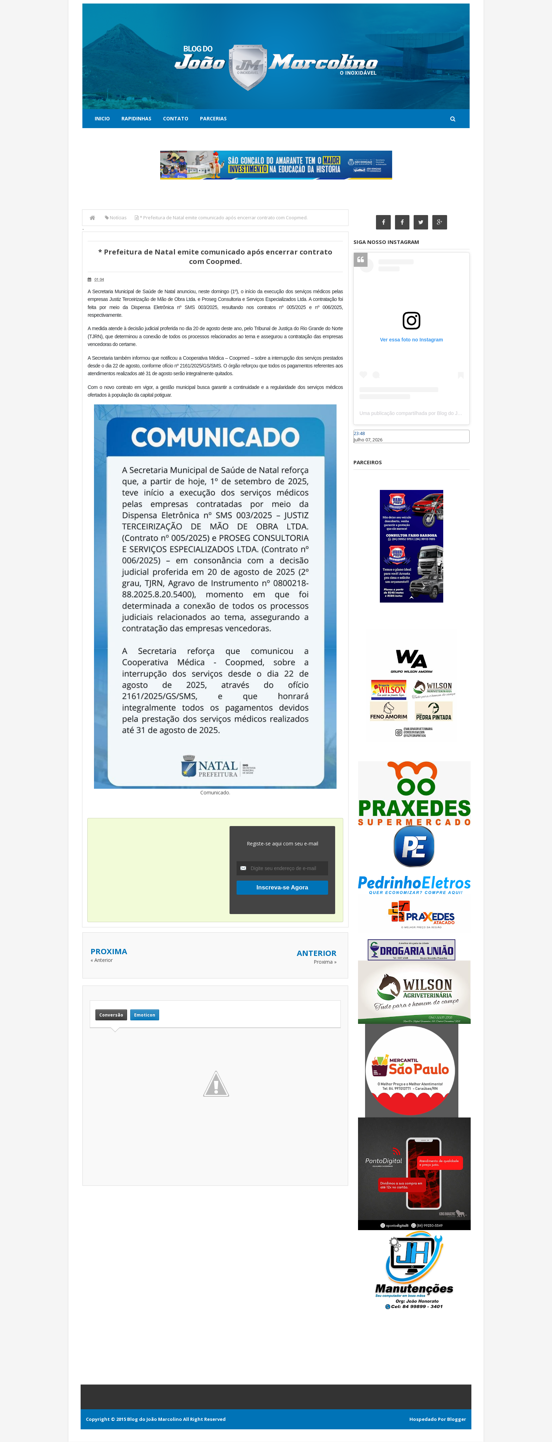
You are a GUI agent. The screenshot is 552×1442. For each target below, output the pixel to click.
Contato (175, 118)
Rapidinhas (136, 118)
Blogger (456, 1419)
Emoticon (144, 1015)
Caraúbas (364, 446)
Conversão (111, 1015)
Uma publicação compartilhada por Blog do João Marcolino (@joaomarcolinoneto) (448, 413)
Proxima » (325, 961)
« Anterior (101, 959)
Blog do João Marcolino (154, 1419)
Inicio (102, 118)
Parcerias (213, 118)
